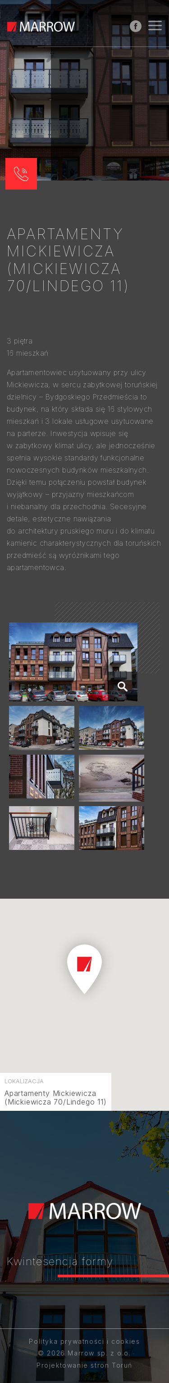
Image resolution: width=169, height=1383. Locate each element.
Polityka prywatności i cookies (84, 1341)
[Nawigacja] (155, 27)
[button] (21, 174)
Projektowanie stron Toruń (84, 1365)
